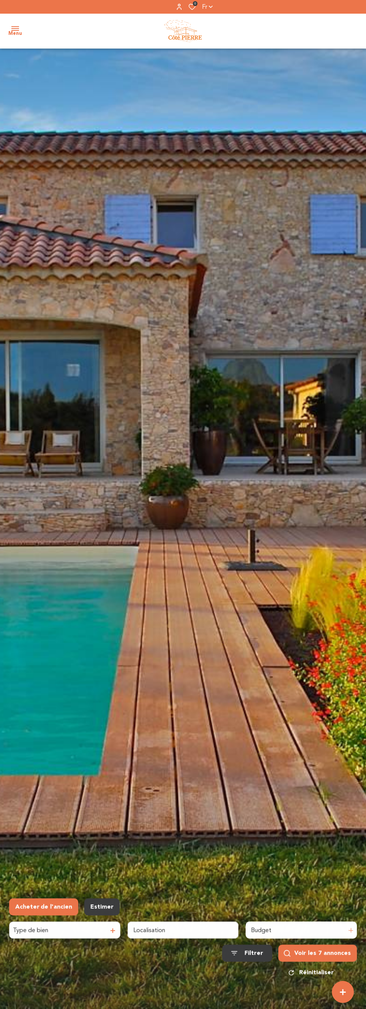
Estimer (102, 909)
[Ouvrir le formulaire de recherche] (247, 955)
